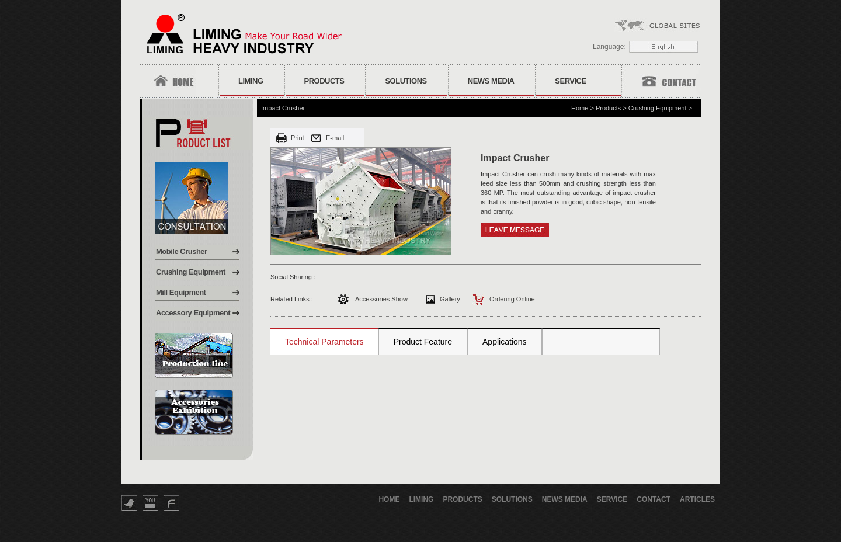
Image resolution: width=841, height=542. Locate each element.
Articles (697, 499)
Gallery (450, 299)
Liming (250, 81)
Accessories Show (381, 299)
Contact (653, 499)
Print (297, 137)
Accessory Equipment (193, 312)
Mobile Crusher (181, 251)
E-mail (335, 137)
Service (570, 81)
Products (324, 81)
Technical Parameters (324, 341)
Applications (504, 341)
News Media (491, 81)
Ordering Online (512, 299)
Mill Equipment (181, 292)
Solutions (405, 81)
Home (579, 108)
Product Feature (423, 341)
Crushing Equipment (190, 271)
